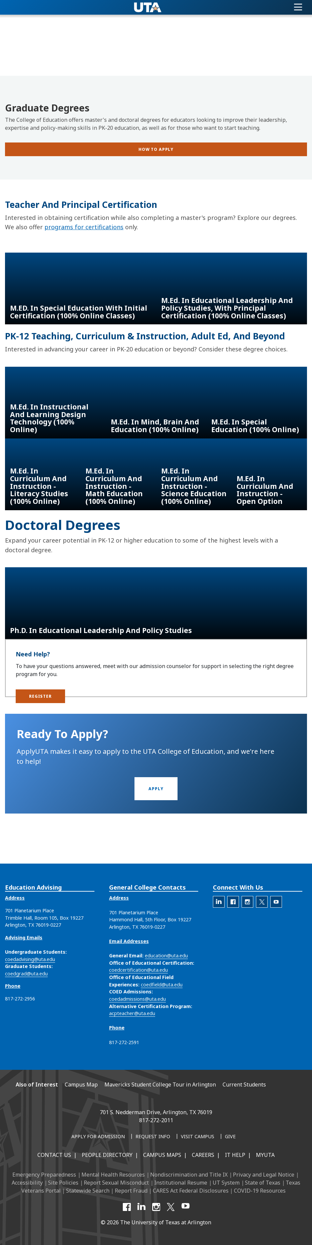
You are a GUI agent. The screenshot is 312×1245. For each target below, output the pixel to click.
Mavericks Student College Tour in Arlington (160, 1084)
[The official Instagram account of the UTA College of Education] (247, 902)
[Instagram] (156, 1207)
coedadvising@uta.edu (30, 959)
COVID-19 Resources (260, 1190)
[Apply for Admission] (98, 1137)
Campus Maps (162, 1155)
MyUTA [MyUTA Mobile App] (265, 1155)
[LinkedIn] (141, 1207)
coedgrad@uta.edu (26, 973)
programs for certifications (83, 227)
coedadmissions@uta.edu (137, 999)
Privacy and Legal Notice (263, 1174)
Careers (203, 1155)
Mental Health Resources (113, 1174)
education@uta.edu (166, 955)
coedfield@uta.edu (162, 984)
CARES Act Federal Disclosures (191, 1190)
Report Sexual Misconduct (116, 1182)
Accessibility (27, 1182)
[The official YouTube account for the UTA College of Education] (276, 902)
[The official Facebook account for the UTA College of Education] (233, 902)
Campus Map (81, 1084)
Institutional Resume (180, 1182)
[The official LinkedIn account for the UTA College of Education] (219, 902)
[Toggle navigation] (298, 7)
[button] (40, 696)
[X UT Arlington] (171, 1207)
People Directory (107, 1155)
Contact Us (54, 1155)
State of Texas (262, 1182)
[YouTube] (186, 1207)
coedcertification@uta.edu (138, 970)
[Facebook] (127, 1207)
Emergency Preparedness (44, 1174)
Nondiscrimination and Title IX (189, 1174)
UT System (226, 1182)
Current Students (244, 1084)
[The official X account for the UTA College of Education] (262, 902)
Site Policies (63, 1182)
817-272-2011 (156, 1120)
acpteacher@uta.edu (132, 1013)
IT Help (235, 1155)
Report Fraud (131, 1190)
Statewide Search (87, 1190)
